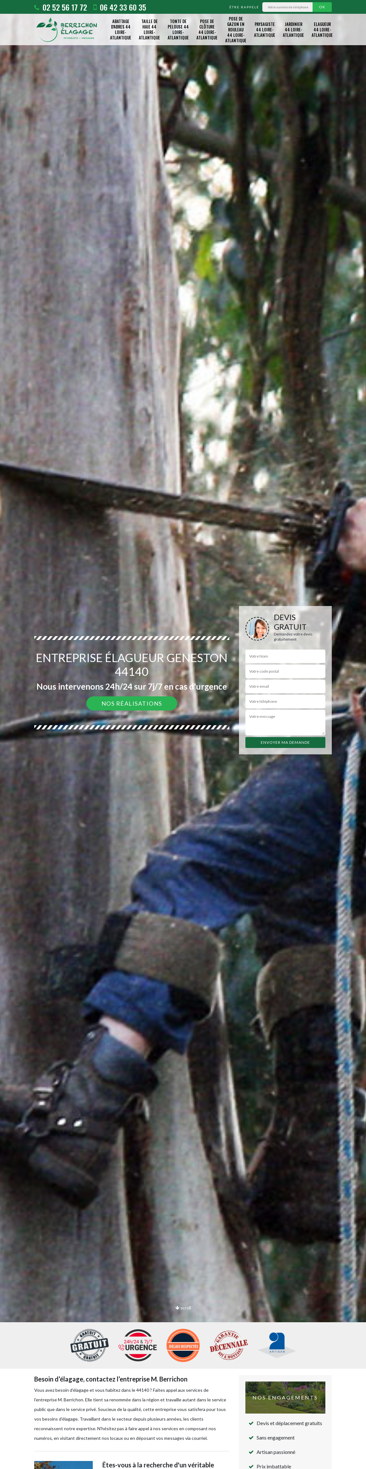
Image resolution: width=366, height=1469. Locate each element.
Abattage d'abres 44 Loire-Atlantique (120, 29)
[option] (183, 734)
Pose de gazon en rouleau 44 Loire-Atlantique (235, 29)
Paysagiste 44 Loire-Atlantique (264, 29)
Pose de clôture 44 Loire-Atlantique (207, 29)
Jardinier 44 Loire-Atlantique (293, 29)
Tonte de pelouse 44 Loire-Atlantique (178, 29)
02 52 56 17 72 (60, 7)
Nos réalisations (131, 703)
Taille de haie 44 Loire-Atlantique (149, 29)
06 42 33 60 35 (119, 7)
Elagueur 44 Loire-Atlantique (322, 29)
